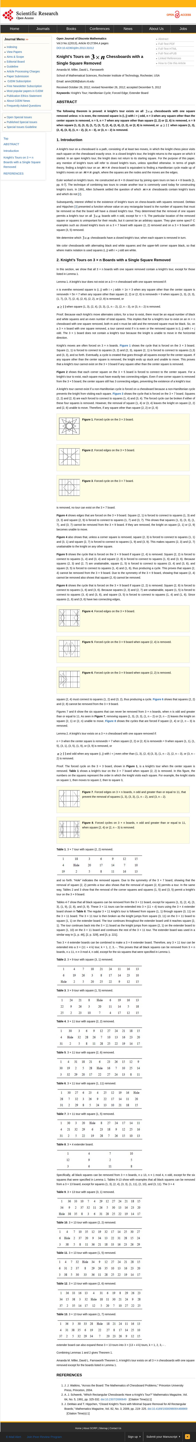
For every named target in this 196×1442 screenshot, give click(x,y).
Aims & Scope (14, 56)
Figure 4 (62, 515)
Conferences (100, 29)
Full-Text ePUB (166, 53)
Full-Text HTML (166, 48)
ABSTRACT (67, 102)
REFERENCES (69, 1375)
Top (6, 138)
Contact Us (115, 1428)
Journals (42, 29)
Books (71, 29)
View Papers (13, 51)
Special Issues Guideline (20, 127)
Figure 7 (87, 792)
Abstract (162, 39)
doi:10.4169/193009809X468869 (167, 1408)
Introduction (11, 150)
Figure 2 (62, 372)
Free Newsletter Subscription (23, 86)
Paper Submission (16, 76)
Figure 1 (125, 345)
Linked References (168, 58)
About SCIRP (90, 1428)
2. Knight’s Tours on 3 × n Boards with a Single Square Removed (114, 260)
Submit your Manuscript (161, 1436)
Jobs (183, 29)
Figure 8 (110, 721)
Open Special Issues (18, 117)
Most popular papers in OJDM (23, 91)
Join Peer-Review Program (44, 1436)
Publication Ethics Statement (22, 95)
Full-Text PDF (165, 43)
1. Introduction (69, 140)
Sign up (133, 1436)
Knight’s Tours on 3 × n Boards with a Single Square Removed (22, 162)
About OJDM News (17, 100)
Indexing (10, 47)
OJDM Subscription (17, 81)
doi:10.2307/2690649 (114, 1399)
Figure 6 (62, 585)
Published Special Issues (20, 122)
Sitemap (103, 1428)
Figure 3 (118, 393)
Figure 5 (62, 554)
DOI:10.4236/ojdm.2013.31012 (75, 48)
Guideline (11, 66)
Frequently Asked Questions (22, 105)
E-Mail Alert (13, 1436)
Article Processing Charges (22, 71)
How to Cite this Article (171, 63)
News (128, 29)
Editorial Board (14, 61)
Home (14, 29)
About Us (156, 29)
